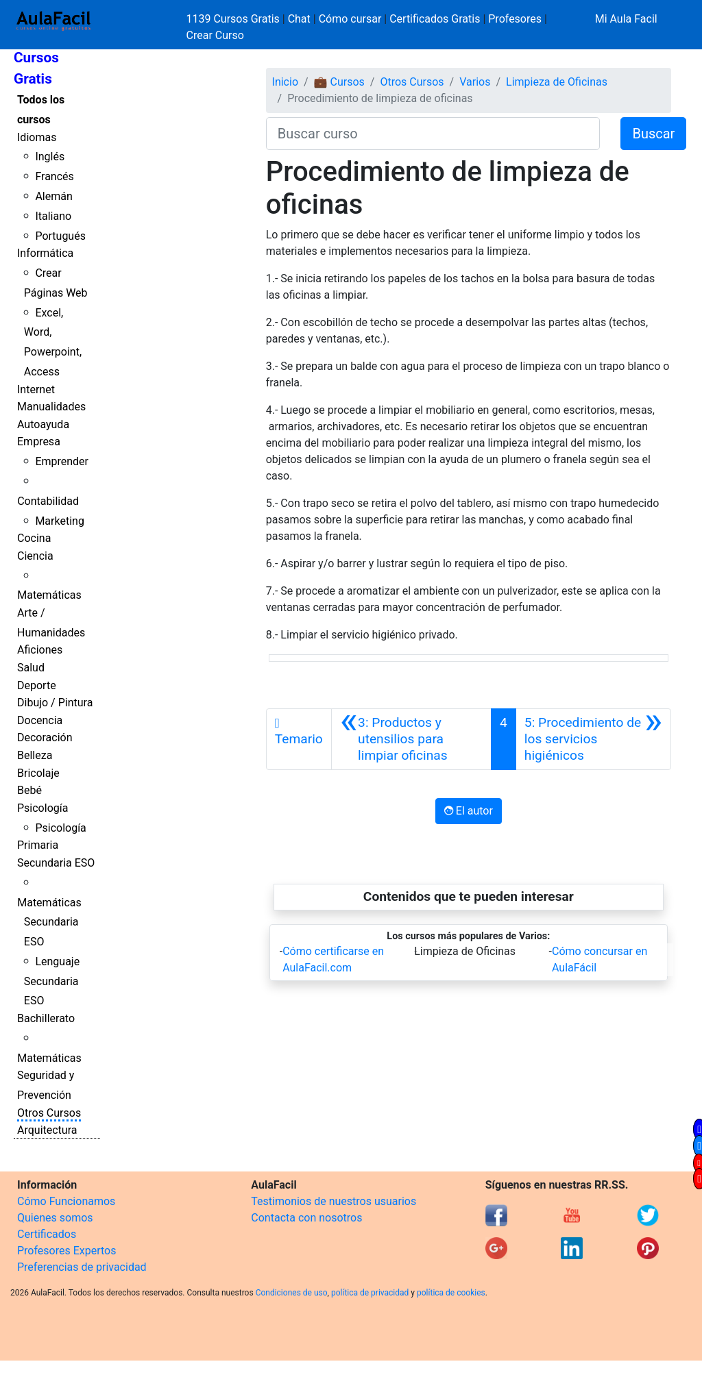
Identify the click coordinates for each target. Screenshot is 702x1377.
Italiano (53, 216)
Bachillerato (46, 1018)
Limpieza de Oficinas (556, 81)
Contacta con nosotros (306, 1217)
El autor (468, 810)
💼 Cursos (339, 81)
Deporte (36, 685)
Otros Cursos (49, 1112)
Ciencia (35, 555)
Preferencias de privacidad (82, 1267)
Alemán (53, 196)
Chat (299, 18)
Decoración (45, 737)
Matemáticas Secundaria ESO (49, 922)
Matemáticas (49, 594)
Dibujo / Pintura (55, 702)
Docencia (39, 720)
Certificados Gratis (434, 18)
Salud (31, 667)
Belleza (34, 755)
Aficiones (39, 649)
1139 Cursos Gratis (234, 18)
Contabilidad (48, 501)
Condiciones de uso (292, 1293)
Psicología (42, 808)
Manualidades (51, 406)
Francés (54, 176)
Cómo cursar (350, 18)
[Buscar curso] (433, 133)
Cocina (34, 538)
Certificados (46, 1234)
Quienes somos (55, 1217)
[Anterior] (411, 739)
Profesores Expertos (66, 1250)
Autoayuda (43, 424)
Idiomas (36, 137)
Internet (36, 389)
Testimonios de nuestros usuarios (333, 1201)
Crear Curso (215, 35)
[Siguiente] (593, 739)
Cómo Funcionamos (66, 1201)
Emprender (61, 461)
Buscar (653, 133)
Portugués (60, 236)
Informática (45, 253)
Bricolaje (38, 773)
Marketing (59, 521)
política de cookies (451, 1293)
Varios (474, 81)
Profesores (515, 18)
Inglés (49, 156)
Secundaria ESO (56, 862)
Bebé (29, 790)
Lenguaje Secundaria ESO (52, 981)
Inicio (285, 81)
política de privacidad (370, 1293)
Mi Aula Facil (626, 18)
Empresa (38, 441)
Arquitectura (47, 1130)
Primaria (37, 845)
